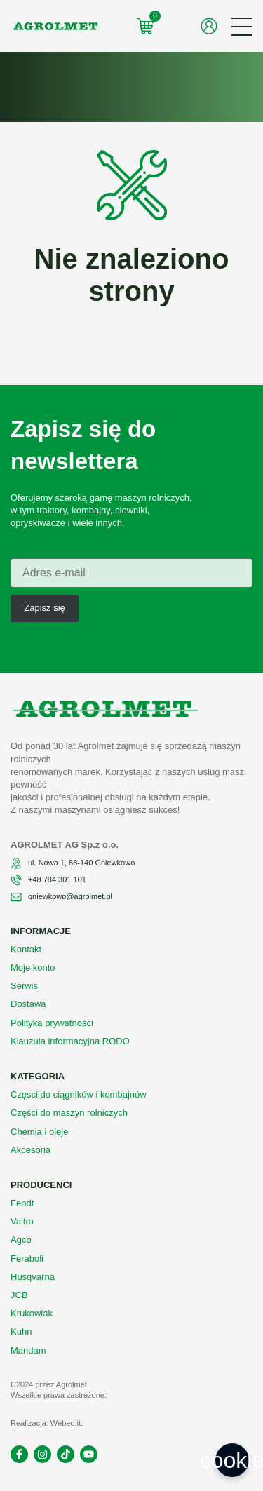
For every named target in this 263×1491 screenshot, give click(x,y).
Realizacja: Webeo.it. (47, 1423)
